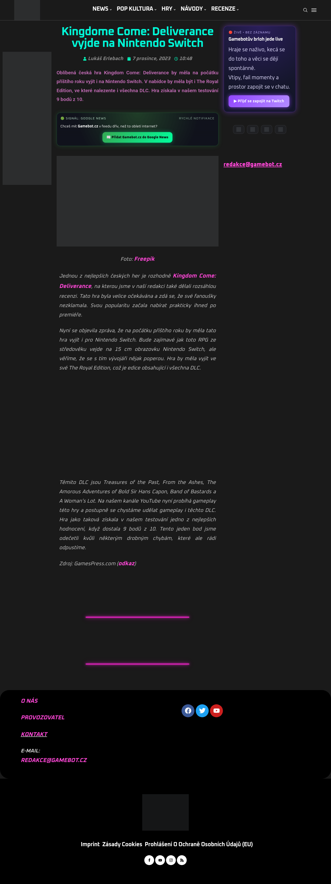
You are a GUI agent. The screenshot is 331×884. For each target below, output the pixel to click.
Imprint (90, 844)
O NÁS (29, 701)
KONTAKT (34, 734)
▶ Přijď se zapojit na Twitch (259, 101)
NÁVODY (192, 9)
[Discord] (238, 129)
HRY (166, 9)
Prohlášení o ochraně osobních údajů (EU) (199, 844)
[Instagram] (266, 129)
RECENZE (223, 9)
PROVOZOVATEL (42, 718)
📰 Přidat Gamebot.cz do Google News (137, 137)
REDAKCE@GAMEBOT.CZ (53, 760)
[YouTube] (252, 129)
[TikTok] (280, 129)
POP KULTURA (135, 9)
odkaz (126, 564)
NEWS (100, 9)
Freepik (144, 259)
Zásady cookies (122, 844)
